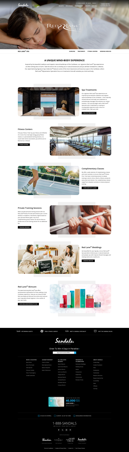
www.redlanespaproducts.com (28, 304)
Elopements (78, 374)
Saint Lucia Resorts (62, 372)
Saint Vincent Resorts (63, 366)
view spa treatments (89, 113)
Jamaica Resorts (61, 369)
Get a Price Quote (30, 365)
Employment (96, 370)
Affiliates (95, 386)
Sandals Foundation (97, 365)
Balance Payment (46, 367)
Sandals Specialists (30, 375)
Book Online (29, 362)
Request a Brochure (97, 375)
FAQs (94, 367)
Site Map (95, 388)
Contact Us (70, 448)
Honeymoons (79, 372)
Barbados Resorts (62, 382)
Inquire (77, 369)
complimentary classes (90, 188)
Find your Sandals (30, 370)
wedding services (88, 260)
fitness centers (23, 144)
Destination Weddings (81, 364)
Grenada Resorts (62, 380)
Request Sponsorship (98, 378)
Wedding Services (105, 51)
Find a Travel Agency (31, 373)
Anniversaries (79, 377)
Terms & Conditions (48, 448)
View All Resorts (61, 364)
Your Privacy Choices (80, 448)
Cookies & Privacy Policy (60, 448)
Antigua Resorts (61, 374)
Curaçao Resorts (61, 385)
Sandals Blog (96, 362)
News (94, 383)
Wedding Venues (79, 366)
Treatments (81, 51)
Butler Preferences (46, 370)
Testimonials (96, 373)
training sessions (24, 227)
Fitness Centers (92, 51)
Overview (72, 51)
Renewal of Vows (79, 380)
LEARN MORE (70, 403)
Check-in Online (45, 362)
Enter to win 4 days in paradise (65, 348)
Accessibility (96, 380)
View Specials (29, 367)
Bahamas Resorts (62, 377)
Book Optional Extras (47, 365)
